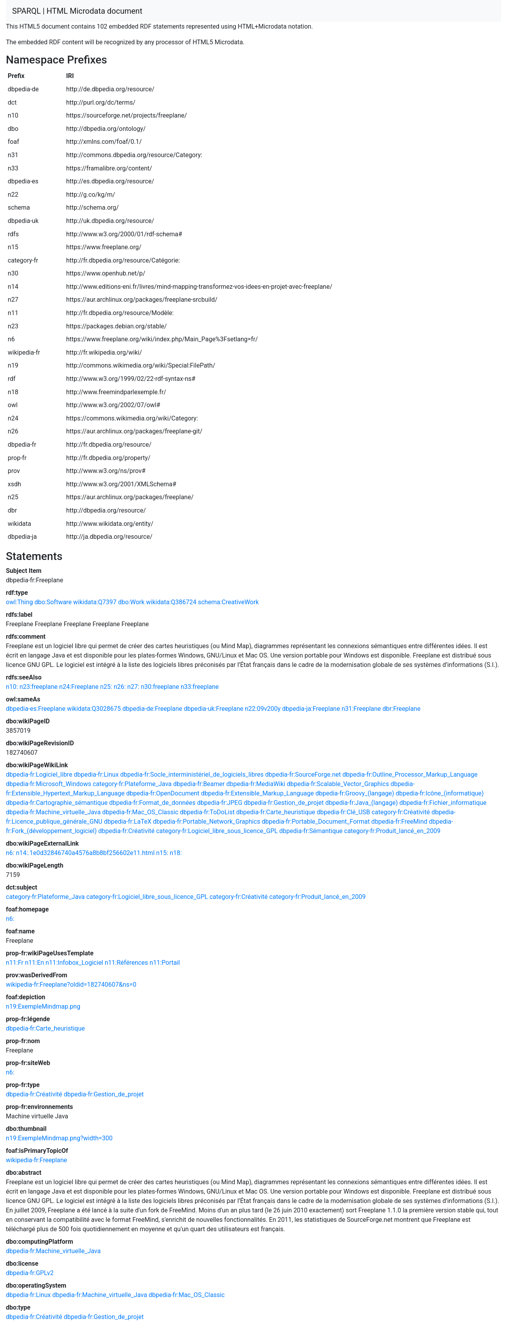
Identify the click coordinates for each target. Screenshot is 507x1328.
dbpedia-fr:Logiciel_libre (39, 774)
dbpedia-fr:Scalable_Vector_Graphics (338, 784)
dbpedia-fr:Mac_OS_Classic (140, 812)
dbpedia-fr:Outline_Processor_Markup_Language (410, 774)
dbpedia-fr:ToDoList (207, 812)
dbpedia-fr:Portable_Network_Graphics (206, 821)
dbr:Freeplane (401, 708)
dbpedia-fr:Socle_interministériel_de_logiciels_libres (192, 774)
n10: (12, 686)
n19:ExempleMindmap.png (43, 1006)
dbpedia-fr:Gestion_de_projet (284, 802)
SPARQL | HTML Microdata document (77, 11)
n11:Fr (15, 962)
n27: (133, 686)
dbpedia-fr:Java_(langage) (361, 802)
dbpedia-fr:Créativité (126, 831)
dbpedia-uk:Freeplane (213, 708)
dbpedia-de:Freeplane (152, 708)
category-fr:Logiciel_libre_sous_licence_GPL (216, 831)
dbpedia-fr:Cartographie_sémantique (57, 802)
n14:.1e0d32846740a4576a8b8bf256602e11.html (85, 853)
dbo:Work (131, 602)
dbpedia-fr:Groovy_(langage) (354, 793)
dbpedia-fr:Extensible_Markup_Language (257, 793)
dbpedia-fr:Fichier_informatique (442, 802)
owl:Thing (19, 602)
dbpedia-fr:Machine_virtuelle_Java (53, 812)
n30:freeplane (160, 686)
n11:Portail (165, 962)
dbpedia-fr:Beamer (199, 784)
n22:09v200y (263, 708)
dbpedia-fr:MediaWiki (255, 784)
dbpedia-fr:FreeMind (399, 821)
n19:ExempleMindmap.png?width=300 (59, 1138)
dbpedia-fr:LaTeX (127, 821)
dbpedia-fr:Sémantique (310, 831)
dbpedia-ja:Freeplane (311, 708)
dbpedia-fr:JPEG (219, 802)
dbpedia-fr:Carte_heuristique (275, 812)
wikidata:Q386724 (171, 602)
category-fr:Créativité (400, 812)
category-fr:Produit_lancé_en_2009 (392, 831)
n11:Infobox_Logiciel (74, 962)
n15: (162, 853)
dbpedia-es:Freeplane (35, 708)
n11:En (34, 962)
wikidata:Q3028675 (94, 708)
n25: (106, 686)
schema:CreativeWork (228, 602)
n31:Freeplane (361, 708)
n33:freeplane (200, 686)
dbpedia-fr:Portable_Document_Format (316, 821)
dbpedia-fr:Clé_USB (343, 812)
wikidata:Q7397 (94, 602)
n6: (10, 853)
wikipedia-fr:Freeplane (36, 1160)
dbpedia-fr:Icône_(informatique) (440, 793)
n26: (120, 686)
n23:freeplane (39, 686)
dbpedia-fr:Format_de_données (152, 802)
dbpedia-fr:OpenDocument (162, 793)
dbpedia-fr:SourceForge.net (303, 774)
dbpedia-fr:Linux (96, 774)
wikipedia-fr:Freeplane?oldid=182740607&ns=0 (71, 984)
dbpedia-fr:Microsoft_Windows (48, 784)
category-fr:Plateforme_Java (132, 784)
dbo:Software (53, 602)
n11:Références (126, 962)
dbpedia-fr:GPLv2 (30, 1273)
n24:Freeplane (78, 686)
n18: (176, 853)
